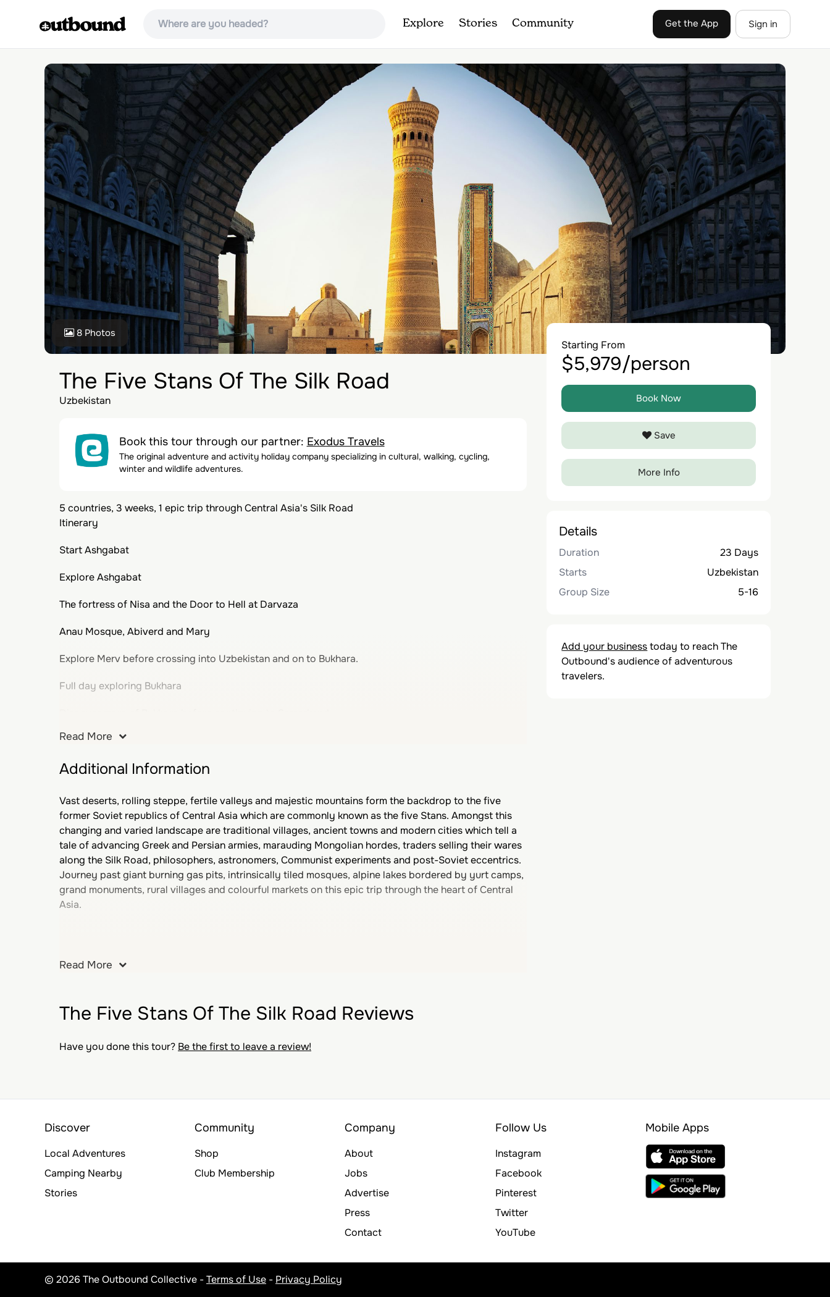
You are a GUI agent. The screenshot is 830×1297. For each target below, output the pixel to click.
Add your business (604, 646)
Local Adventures (84, 1153)
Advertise (367, 1192)
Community (543, 23)
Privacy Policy (308, 1279)
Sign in (763, 24)
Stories (478, 23)
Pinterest (516, 1192)
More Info (659, 472)
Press (357, 1212)
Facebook (518, 1173)
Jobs (356, 1173)
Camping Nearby (83, 1173)
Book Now (658, 398)
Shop (207, 1153)
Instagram (518, 1153)
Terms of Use (236, 1279)
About (359, 1153)
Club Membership (235, 1173)
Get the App (691, 23)
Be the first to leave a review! (244, 1046)
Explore (423, 23)
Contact (363, 1232)
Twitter (511, 1212)
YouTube (515, 1232)
